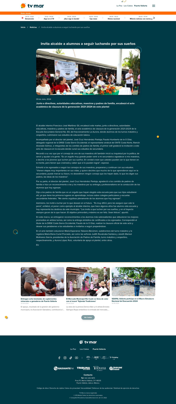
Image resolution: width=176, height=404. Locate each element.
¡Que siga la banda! (71, 19)
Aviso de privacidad (72, 388)
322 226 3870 (89, 378)
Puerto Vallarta (99, 349)
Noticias (33, 27)
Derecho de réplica (57, 388)
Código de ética (42, 388)
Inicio (23, 27)
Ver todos (88, 317)
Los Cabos (84, 349)
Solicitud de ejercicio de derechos (126, 388)
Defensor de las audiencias (102, 388)
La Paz (73, 349)
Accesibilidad (86, 388)
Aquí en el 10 (49, 19)
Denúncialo (29, 19)
